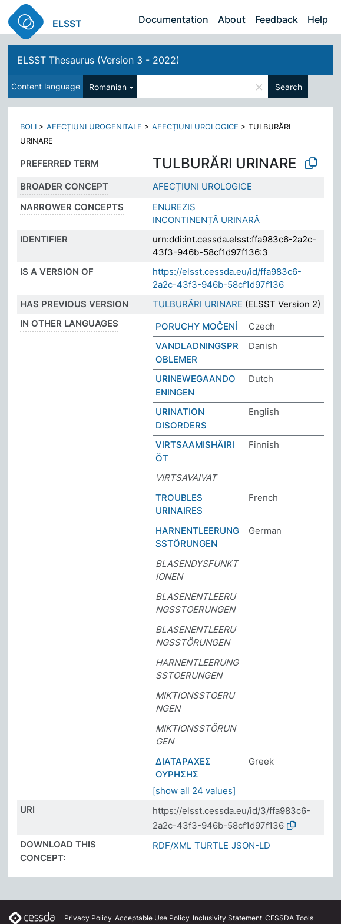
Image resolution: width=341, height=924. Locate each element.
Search (288, 87)
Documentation (173, 19)
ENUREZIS (174, 206)
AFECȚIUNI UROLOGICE (195, 126)
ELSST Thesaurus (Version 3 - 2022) (98, 60)
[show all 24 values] (194, 790)
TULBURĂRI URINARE (198, 304)
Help (317, 19)
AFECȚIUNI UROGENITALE (94, 126)
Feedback (276, 19)
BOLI (28, 126)
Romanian (108, 87)
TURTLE (211, 845)
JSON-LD (250, 845)
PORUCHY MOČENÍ (196, 326)
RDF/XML (172, 845)
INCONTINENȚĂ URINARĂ (206, 219)
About (232, 19)
